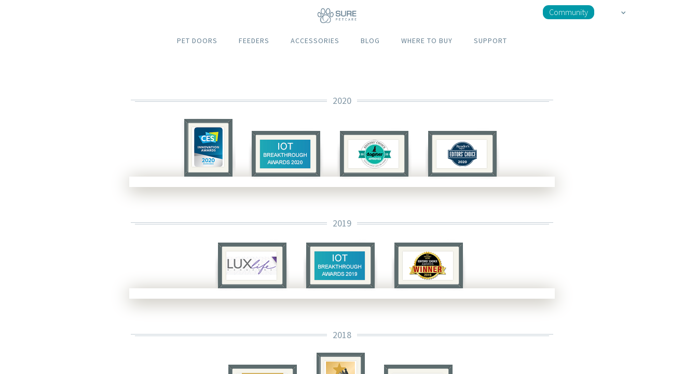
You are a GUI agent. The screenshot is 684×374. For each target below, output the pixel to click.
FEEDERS (254, 40)
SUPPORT (490, 40)
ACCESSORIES (315, 40)
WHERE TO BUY (427, 40)
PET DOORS (197, 40)
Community (568, 12)
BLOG (370, 40)
